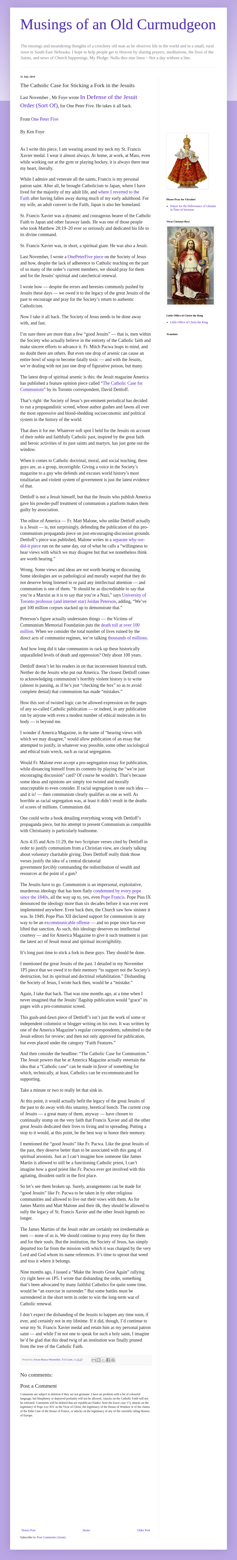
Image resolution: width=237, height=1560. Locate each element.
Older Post (143, 1530)
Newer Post (28, 1530)
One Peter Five (44, 119)
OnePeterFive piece (85, 256)
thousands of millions (127, 637)
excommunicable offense (67, 922)
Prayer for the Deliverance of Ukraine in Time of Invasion (193, 207)
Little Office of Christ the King (189, 322)
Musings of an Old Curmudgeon (118, 24)
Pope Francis (113, 897)
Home (86, 1530)
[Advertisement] (191, 100)
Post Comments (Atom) (51, 1537)
